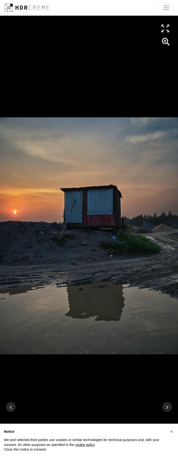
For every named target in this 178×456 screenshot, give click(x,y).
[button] (172, 431)
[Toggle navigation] (166, 8)
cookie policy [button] (84, 445)
